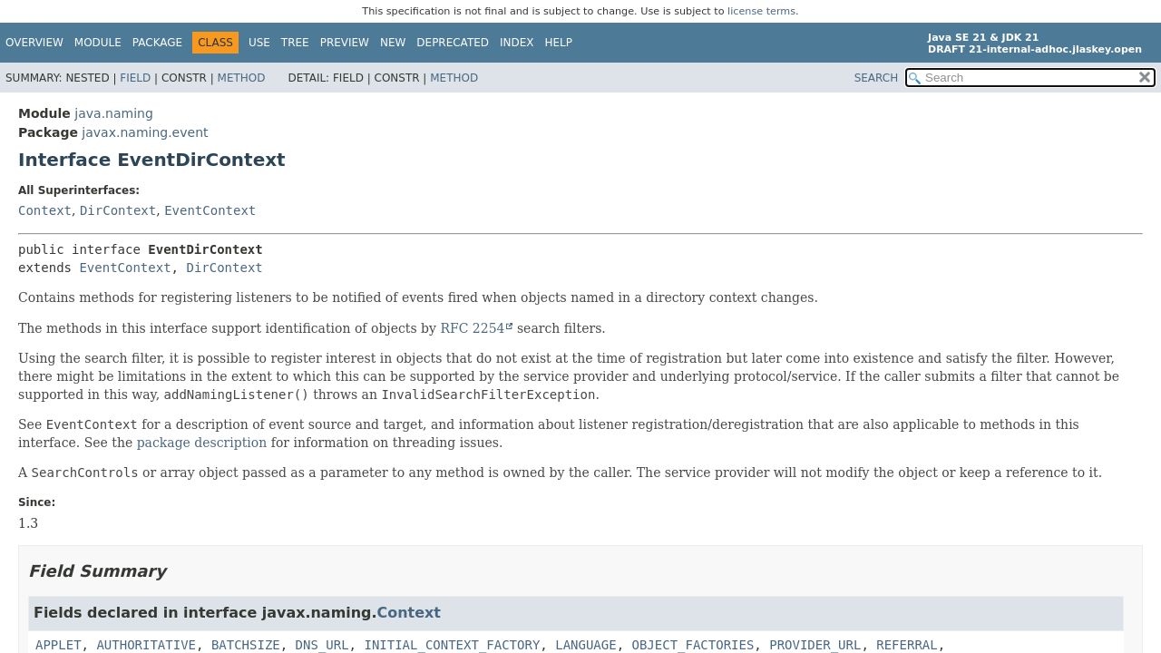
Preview (344, 42)
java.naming (113, 113)
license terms (761, 11)
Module (98, 42)
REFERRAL (906, 645)
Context (45, 210)
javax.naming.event (145, 132)
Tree (295, 42)
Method (242, 78)
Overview (34, 42)
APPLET (58, 645)
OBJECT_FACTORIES (693, 645)
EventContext (210, 210)
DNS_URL (322, 645)
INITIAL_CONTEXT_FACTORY (452, 645)
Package (157, 42)
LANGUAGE (585, 645)
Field (135, 78)
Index (517, 42)
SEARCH (876, 78)
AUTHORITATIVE (146, 645)
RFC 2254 (472, 328)
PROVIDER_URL (815, 645)
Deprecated (452, 42)
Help (559, 42)
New (392, 42)
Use (259, 42)
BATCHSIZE (245, 645)
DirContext (118, 210)
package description (202, 442)
